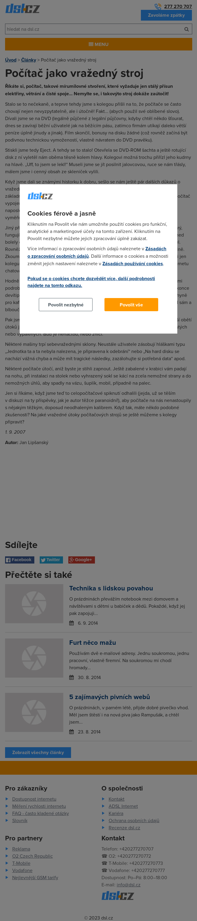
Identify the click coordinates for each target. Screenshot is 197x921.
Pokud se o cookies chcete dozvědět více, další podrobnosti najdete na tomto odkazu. (91, 282)
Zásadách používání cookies (132, 263)
